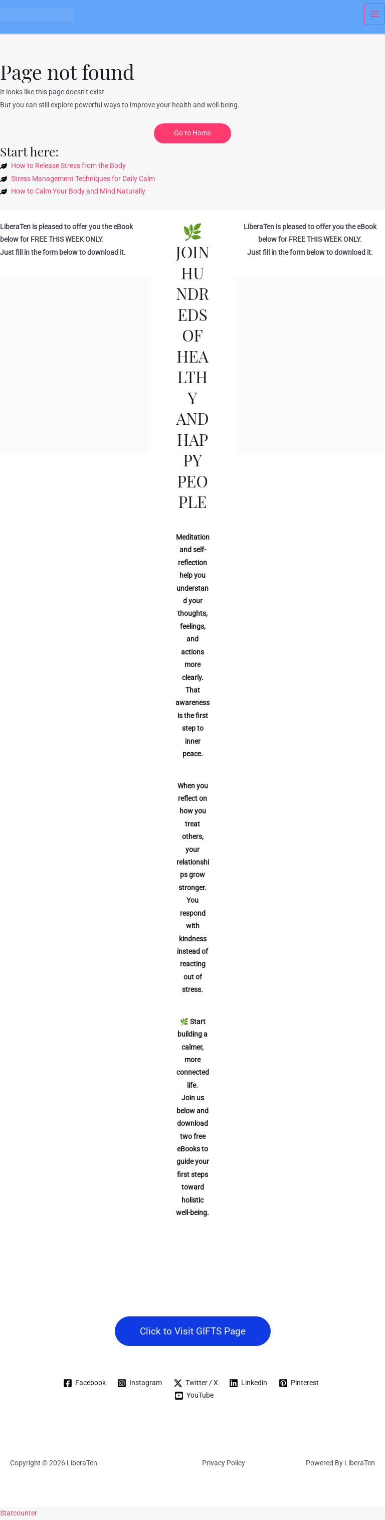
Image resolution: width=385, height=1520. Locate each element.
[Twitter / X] (195, 1383)
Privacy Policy (223, 1463)
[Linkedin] (248, 1383)
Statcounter (18, 1513)
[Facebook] (84, 1383)
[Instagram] (139, 1383)
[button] (193, 1331)
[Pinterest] (299, 1383)
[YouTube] (194, 1395)
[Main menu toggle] (375, 14)
